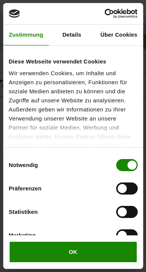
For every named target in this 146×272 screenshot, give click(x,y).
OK (73, 252)
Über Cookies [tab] (118, 34)
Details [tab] (71, 34)
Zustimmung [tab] (26, 34)
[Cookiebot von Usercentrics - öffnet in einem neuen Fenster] (104, 14)
